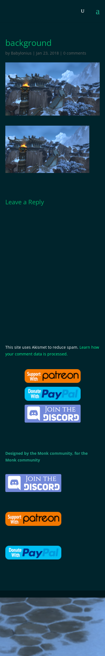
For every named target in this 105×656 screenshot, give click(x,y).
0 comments (74, 53)
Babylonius (21, 53)
